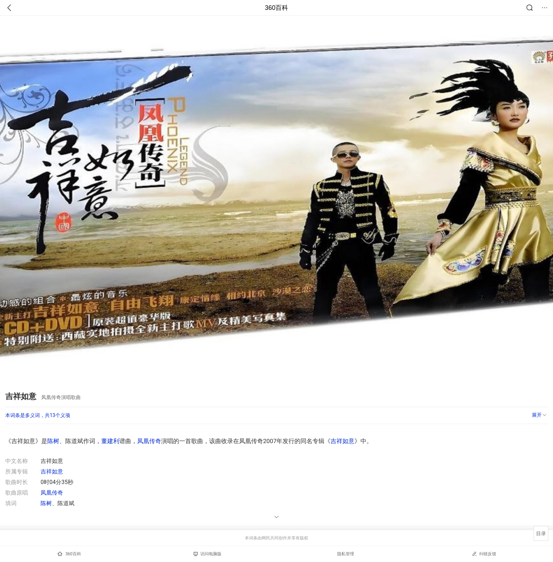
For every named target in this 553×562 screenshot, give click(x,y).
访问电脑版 (207, 553)
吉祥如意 (342, 441)
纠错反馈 (484, 553)
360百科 (276, 7)
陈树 (53, 441)
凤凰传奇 (149, 441)
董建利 (110, 441)
